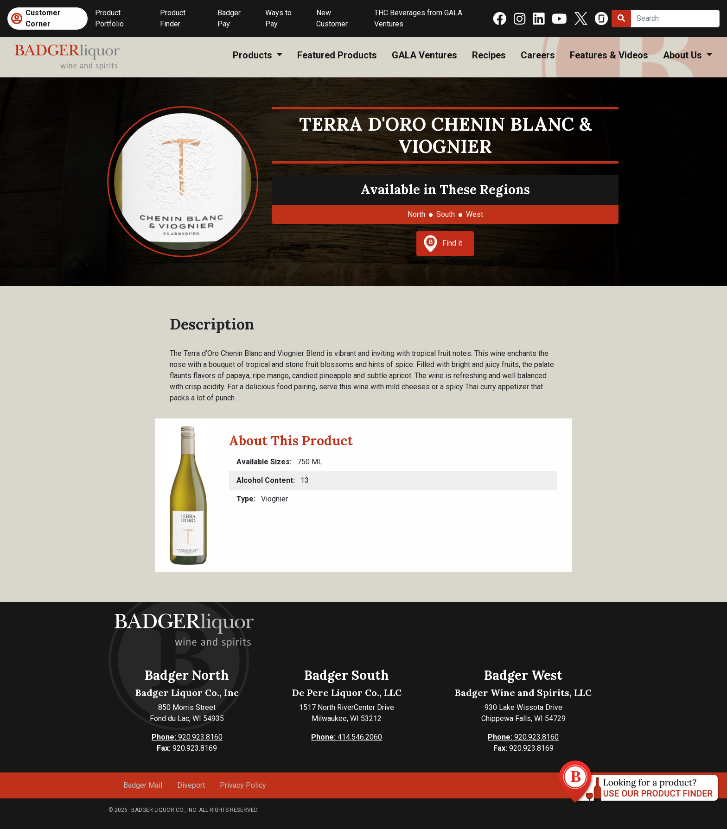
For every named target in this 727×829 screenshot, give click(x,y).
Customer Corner (43, 18)
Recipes (489, 55)
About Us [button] (683, 55)
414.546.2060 (346, 737)
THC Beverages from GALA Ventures (418, 18)
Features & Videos (609, 55)
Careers (538, 55)
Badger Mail (142, 785)
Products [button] (253, 55)
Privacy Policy (243, 785)
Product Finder (172, 18)
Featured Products (337, 55)
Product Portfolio (109, 18)
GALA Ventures (424, 55)
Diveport (191, 785)
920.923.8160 (187, 737)
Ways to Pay (278, 18)
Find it (442, 243)
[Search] (675, 18)
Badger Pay (229, 18)
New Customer (332, 18)
